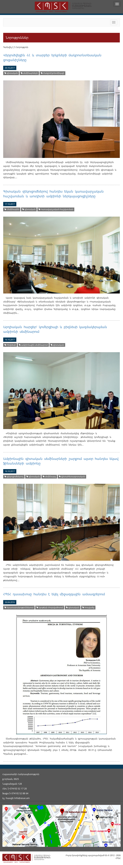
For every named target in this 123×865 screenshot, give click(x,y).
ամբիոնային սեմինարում (33, 345)
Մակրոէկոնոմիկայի (52, 73)
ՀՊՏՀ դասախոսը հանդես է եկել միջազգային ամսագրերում (54, 594)
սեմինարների (29, 73)
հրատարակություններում (18, 607)
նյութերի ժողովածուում (50, 607)
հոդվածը (88, 607)
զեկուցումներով (13, 476)
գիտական (11, 73)
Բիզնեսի (10, 345)
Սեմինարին (11, 209)
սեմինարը (49, 476)
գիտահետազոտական (72, 476)
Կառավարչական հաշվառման (56, 209)
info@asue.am (22, 798)
